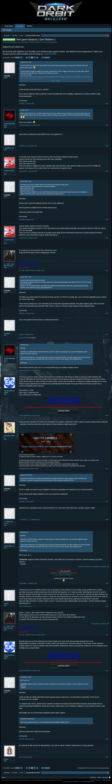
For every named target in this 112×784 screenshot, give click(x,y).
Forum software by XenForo (16, 780)
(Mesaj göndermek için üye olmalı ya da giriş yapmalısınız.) (93, 768)
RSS (109, 777)
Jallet (6, 603)
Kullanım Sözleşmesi (95, 780)
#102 (107, 125)
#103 (107, 146)
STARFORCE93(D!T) (9, 124)
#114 (107, 519)
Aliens (6, 759)
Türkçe (3, 777)
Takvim (29, 26)
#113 (107, 501)
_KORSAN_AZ (9, 148)
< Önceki (17, 57)
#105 (107, 219)
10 (42, 57)
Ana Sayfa (9, 26)
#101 (107, 103)
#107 (107, 270)
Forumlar (19, 26)
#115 (107, 583)
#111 (107, 415)
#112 (107, 468)
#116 (107, 606)
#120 (107, 757)
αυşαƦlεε (7, 333)
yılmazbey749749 (23, 337)
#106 (107, 238)
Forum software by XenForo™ (47, 780)
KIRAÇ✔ (32, 42)
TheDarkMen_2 (9, 546)
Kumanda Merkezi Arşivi (13, 42)
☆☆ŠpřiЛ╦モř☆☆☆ (8, 522)
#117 (107, 634)
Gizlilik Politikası (106, 780)
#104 (107, 171)
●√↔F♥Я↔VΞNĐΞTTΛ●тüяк (9, 265)
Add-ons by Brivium (78, 781)
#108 (107, 313)
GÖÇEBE (7, 76)
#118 (107, 670)
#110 (107, 370)
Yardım (99, 777)
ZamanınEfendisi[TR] (9, 391)
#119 (107, 739)
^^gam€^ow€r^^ (9, 171)
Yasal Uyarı (93, 777)
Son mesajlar (7, 30)
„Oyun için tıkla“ (50, 54)
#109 (107, 334)
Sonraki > (47, 57)
